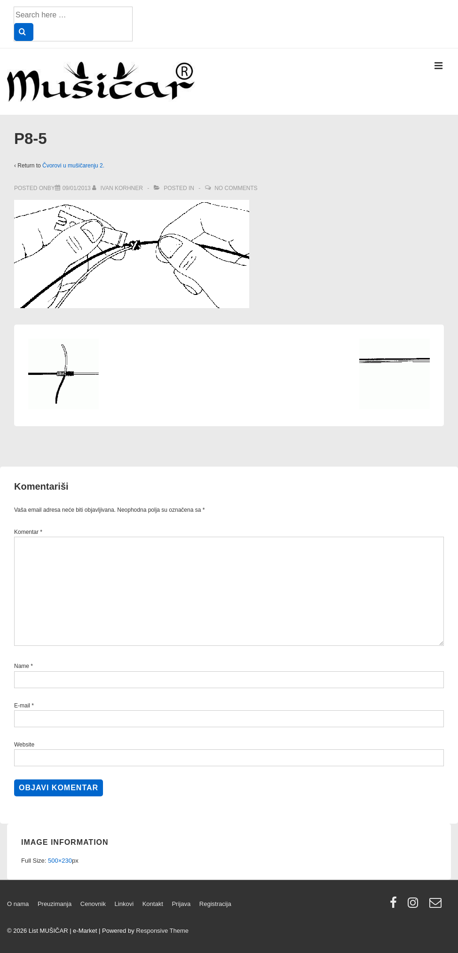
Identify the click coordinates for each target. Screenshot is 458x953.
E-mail (22, 705)
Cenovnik (93, 903)
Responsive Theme (162, 930)
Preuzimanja (54, 903)
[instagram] (415, 905)
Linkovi (124, 903)
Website (24, 744)
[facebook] (395, 905)
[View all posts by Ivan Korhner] (118, 188)
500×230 (60, 860)
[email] (436, 905)
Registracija (215, 903)
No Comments (235, 188)
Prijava (181, 903)
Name (21, 666)
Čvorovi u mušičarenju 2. (73, 165)
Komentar (28, 532)
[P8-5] (77, 188)
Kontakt (152, 903)
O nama (18, 903)
